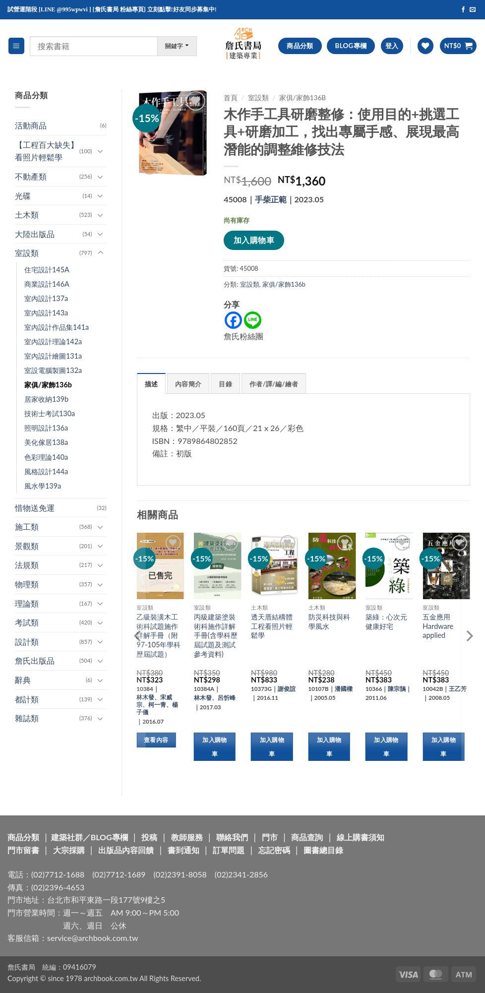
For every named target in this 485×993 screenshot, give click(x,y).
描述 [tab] (151, 384)
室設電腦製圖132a (53, 370)
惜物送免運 (35, 507)
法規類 (27, 564)
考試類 (27, 622)
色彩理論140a (46, 457)
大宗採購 (69, 850)
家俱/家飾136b (48, 384)
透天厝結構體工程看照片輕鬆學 (272, 626)
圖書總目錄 (323, 850)
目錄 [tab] (225, 384)
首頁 (231, 98)
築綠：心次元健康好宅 (386, 621)
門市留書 (23, 850)
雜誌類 (27, 718)
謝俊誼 (287, 688)
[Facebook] (233, 320)
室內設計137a (46, 298)
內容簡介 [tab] (188, 384)
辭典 (23, 679)
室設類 (27, 252)
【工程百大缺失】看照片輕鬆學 (46, 151)
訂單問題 (228, 850)
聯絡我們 (232, 837)
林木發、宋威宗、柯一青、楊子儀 (157, 704)
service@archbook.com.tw (92, 937)
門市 (270, 837)
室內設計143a (46, 313)
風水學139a (42, 486)
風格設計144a (46, 471)
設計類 (27, 641)
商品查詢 (307, 837)
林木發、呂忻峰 (215, 697)
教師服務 (187, 837)
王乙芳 (458, 688)
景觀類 (27, 546)
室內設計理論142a (53, 341)
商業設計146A (46, 284)
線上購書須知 (360, 837)
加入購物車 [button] (214, 747)
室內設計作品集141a (56, 327)
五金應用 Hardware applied (438, 626)
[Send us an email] (473, 9)
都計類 (27, 699)
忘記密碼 (274, 850)
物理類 (27, 584)
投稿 (149, 837)
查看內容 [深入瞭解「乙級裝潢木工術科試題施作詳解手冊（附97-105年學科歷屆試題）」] (156, 740)
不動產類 (31, 176)
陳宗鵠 (397, 688)
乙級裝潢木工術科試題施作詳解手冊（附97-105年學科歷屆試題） (158, 635)
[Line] (252, 320)
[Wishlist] (425, 46)
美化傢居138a (46, 442)
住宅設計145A (46, 269)
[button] (16, 46)
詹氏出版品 (35, 660)
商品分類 (23, 837)
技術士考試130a (49, 413)
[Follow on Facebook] (463, 9)
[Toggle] (101, 151)
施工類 (27, 526)
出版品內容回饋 (126, 850)
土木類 (27, 214)
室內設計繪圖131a (53, 356)
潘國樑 (344, 688)
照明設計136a (46, 428)
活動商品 (31, 125)
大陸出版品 (35, 234)
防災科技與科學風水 (329, 621)
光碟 (23, 195)
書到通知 (183, 850)
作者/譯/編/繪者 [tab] (273, 384)
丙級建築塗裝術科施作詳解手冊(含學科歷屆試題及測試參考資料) (216, 635)
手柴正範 (271, 199)
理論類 (27, 603)
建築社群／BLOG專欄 (89, 837)
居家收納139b (46, 399)
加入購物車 (254, 240)
